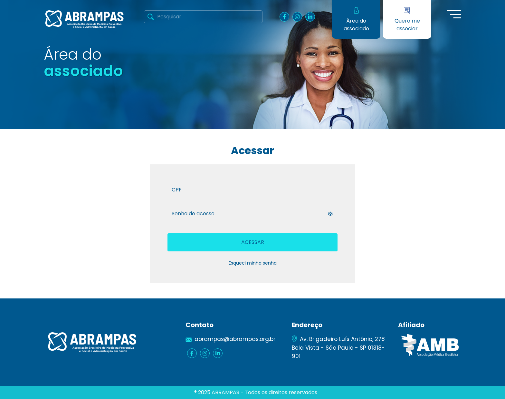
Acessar (252, 242)
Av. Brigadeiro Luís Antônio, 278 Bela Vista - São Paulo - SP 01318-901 (338, 347)
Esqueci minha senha (253, 263)
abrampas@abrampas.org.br (235, 339)
